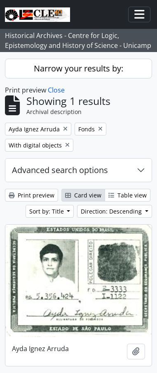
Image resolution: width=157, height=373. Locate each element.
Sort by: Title (47, 211)
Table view (127, 195)
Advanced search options (60, 170)
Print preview (31, 195)
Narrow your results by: (78, 68)
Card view (83, 195)
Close (56, 90)
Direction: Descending (112, 211)
